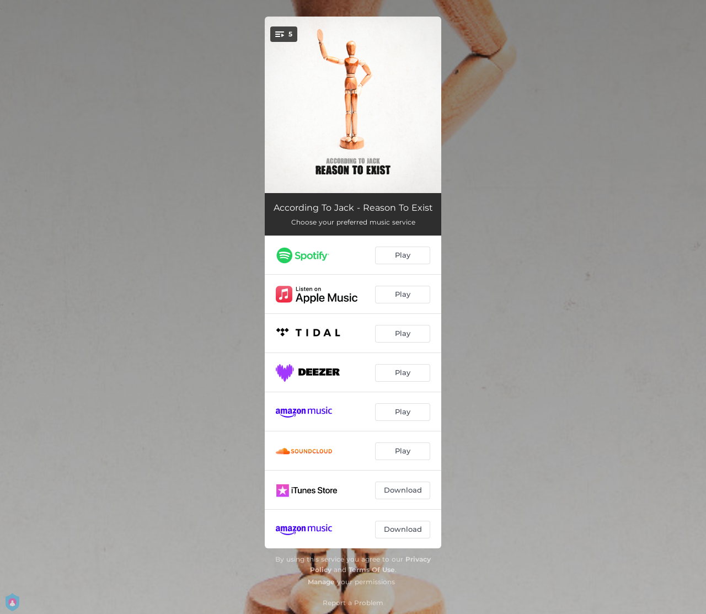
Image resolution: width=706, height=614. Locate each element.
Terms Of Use (372, 569)
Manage (321, 582)
